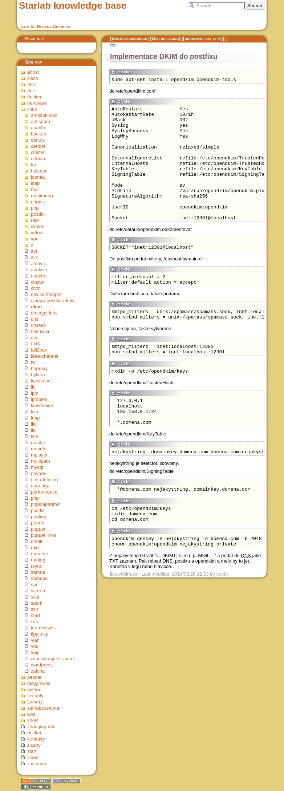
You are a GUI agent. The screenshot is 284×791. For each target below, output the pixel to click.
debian (38, 158)
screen (38, 590)
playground (38, 683)
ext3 (35, 343)
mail (35, 189)
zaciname (37, 763)
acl (34, 251)
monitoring (42, 195)
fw (33, 362)
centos (38, 140)
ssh (34, 609)
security (35, 695)
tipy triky (39, 634)
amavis (38, 263)
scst (35, 597)
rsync (36, 566)
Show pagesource (129, 38)
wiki (31, 714)
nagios (38, 201)
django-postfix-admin (53, 300)
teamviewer (43, 627)
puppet (38, 529)
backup (38, 134)
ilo (33, 387)
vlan (35, 640)
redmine (39, 553)
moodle (38, 448)
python (34, 689)
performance (44, 492)
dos (34, 337)
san (34, 584)
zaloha (38, 671)
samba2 (39, 578)
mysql (37, 467)
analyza (39, 269)
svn (34, 621)
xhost (32, 720)
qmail (36, 541)
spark (36, 603)
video (32, 757)
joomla (38, 177)
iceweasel (41, 381)
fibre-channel (44, 356)
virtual (37, 232)
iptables (39, 399)
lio (33, 430)
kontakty (36, 739)
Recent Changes (53, 26)
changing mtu (41, 726)
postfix (38, 214)
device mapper (46, 294)
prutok (37, 523)
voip (35, 652)
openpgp (40, 485)
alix (34, 257)
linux (32, 109)
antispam (40, 121)
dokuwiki (40, 331)
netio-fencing (44, 479)
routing (38, 560)
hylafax (38, 374)
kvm (35, 411)
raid (35, 220)
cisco (32, 78)
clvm (36, 288)
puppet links (43, 535)
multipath (40, 461)
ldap (35, 183)
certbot (38, 146)
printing (38, 516)
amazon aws (44, 115)
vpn (34, 239)
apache (38, 127)
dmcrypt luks (44, 313)
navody (38, 473)
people (34, 677)
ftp (33, 164)
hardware (37, 103)
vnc (34, 646)
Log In (28, 26)
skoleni (38, 226)
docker (34, 97)
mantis (38, 442)
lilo (34, 424)
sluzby (34, 745)
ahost (33, 72)
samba (38, 572)
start (35, 615)
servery (35, 702)
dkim (36, 306)
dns (34, 319)
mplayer (39, 455)
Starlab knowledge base (72, 5)
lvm (34, 436)
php (35, 208)
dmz (31, 84)
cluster (38, 152)
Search (254, 5)
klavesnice (42, 405)
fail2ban (39, 350)
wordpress (42, 665)
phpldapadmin (46, 504)
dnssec (38, 325)
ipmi (35, 393)
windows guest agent (53, 658)
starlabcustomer (44, 708)
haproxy (39, 368)
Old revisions (165, 38)
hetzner (38, 171)
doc (31, 90)
